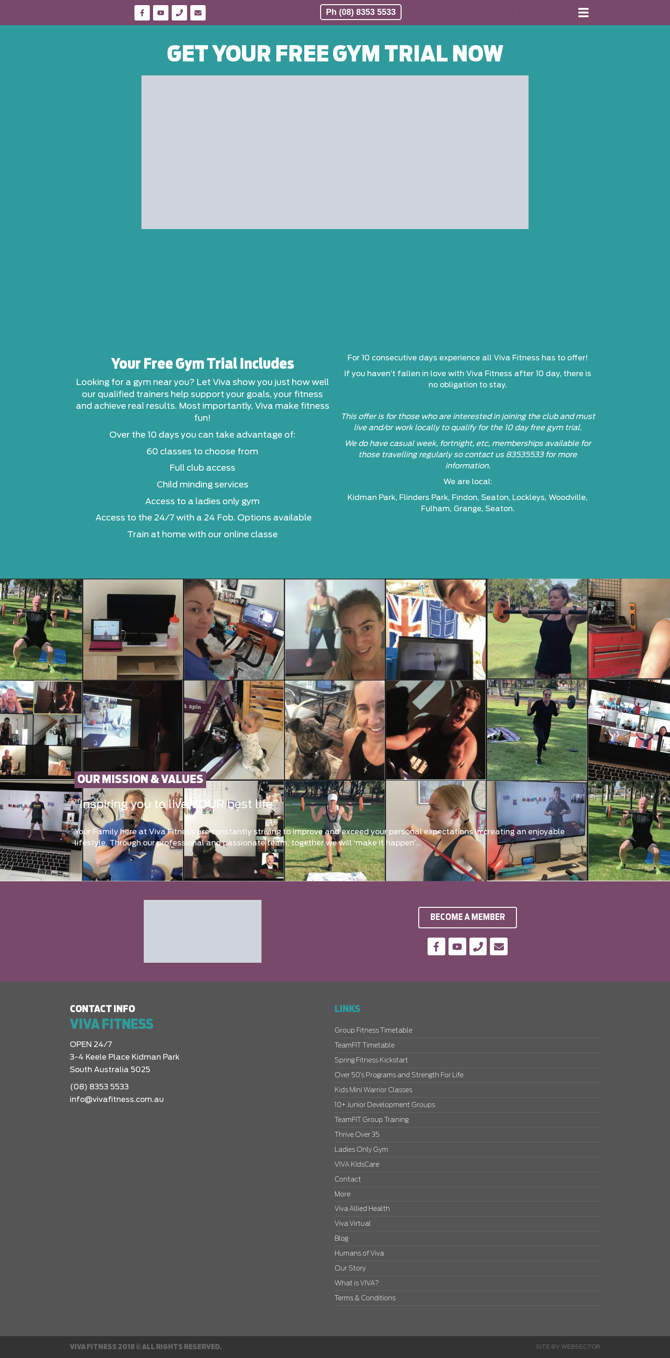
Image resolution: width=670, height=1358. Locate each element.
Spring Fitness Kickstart (371, 1060)
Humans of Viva (359, 1253)
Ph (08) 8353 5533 (360, 12)
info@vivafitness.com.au (117, 1099)
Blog (341, 1239)
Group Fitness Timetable (373, 1030)
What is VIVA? (357, 1283)
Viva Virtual (353, 1224)
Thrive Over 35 (357, 1135)
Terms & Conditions (365, 1298)
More (342, 1194)
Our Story (350, 1268)
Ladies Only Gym (361, 1150)
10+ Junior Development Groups (385, 1105)
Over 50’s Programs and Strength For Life (399, 1075)
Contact (348, 1179)
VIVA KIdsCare (357, 1165)
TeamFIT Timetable (365, 1045)
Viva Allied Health (362, 1209)
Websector (580, 1347)
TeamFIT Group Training (372, 1120)
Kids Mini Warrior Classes (373, 1090)
